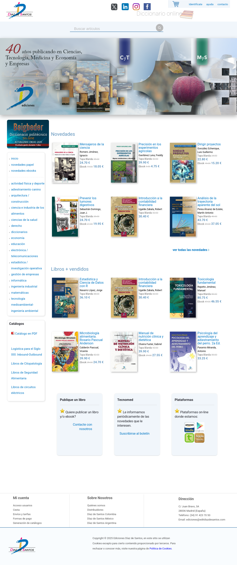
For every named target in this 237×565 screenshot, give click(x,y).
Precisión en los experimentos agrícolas (150, 147)
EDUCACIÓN (18, 244)
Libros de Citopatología (26, 363)
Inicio (14, 158)
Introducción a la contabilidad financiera (150, 201)
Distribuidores (95, 509)
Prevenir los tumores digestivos (88, 201)
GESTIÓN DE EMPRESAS (25, 274)
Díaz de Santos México (100, 518)
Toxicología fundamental (207, 280)
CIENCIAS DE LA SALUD (24, 220)
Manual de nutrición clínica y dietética (151, 336)
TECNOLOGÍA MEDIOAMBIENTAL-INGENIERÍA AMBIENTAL (24, 305)
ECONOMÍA (17, 238)
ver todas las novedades (191, 250)
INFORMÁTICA (19, 280)
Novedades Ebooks (23, 170)
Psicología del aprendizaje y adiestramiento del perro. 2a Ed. (209, 338)
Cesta (16, 509)
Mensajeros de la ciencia (92, 146)
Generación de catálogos (27, 522)
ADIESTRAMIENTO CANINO (26, 189)
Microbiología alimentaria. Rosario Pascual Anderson (91, 338)
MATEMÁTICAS (20, 292)
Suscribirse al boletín (134, 433)
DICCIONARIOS (19, 232)
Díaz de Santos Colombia (101, 514)
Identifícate (195, 4)
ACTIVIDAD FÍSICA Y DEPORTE (28, 183)
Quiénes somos (96, 505)
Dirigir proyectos (209, 144)
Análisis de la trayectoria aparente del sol (209, 201)
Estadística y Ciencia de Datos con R (92, 282)
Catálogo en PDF (25, 333)
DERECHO (16, 226)
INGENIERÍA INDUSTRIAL (24, 286)
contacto (222, 4)
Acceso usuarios (22, 505)
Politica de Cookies (160, 548)
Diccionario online (159, 13)
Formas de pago (22, 518)
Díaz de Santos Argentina (101, 522)
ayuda (209, 4)
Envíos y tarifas (22, 514)
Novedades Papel (22, 165)
